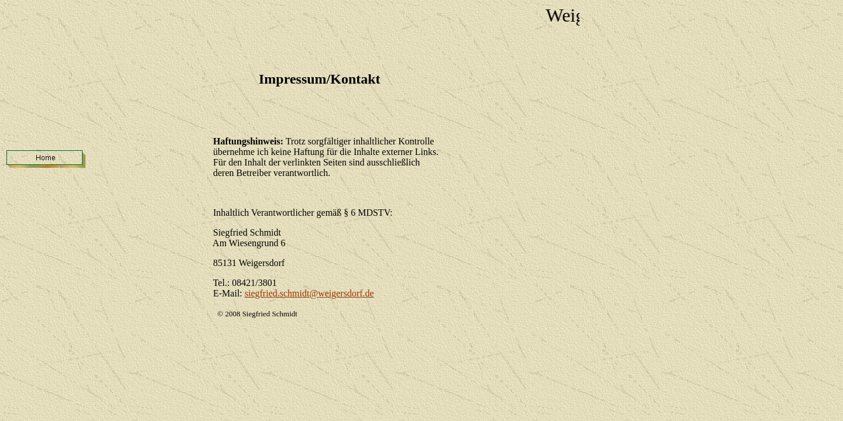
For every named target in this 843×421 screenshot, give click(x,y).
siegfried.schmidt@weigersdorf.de (309, 293)
